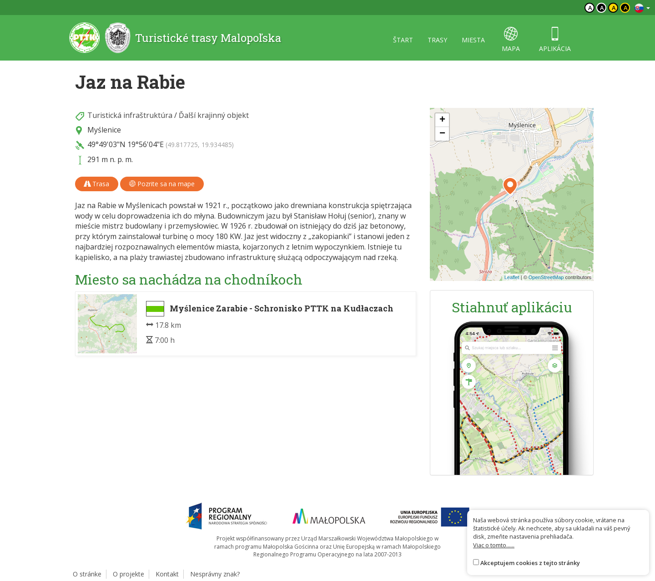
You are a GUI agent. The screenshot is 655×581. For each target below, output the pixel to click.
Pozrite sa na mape (162, 183)
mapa (511, 40)
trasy (437, 40)
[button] (510, 186)
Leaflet (511, 277)
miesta (473, 40)
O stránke (87, 574)
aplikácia (555, 40)
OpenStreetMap (546, 277)
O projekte (128, 574)
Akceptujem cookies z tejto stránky (530, 563)
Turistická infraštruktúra (129, 115)
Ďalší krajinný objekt (214, 115)
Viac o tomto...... (493, 545)
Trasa (96, 183)
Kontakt (167, 574)
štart (403, 40)
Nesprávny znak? (215, 574)
